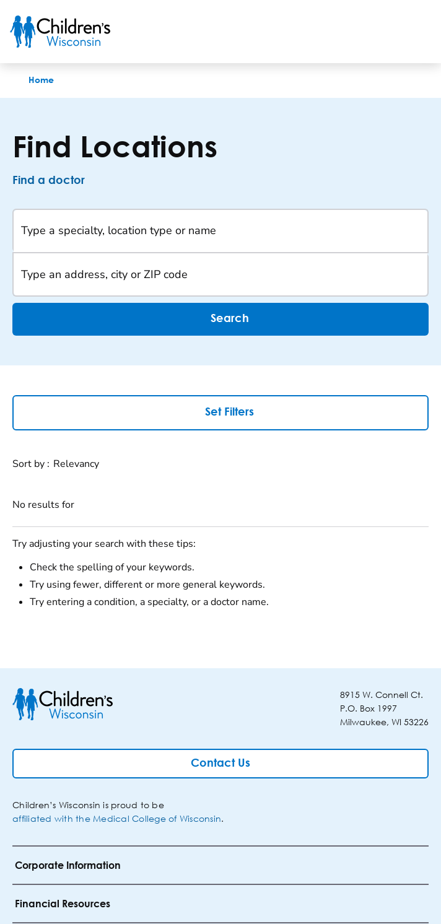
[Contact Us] (220, 763)
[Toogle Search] (384, 31)
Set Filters (221, 411)
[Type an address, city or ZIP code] (220, 274)
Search (220, 319)
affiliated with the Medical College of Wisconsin (116, 818)
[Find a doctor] (59, 181)
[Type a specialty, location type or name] (220, 231)
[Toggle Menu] (416, 31)
